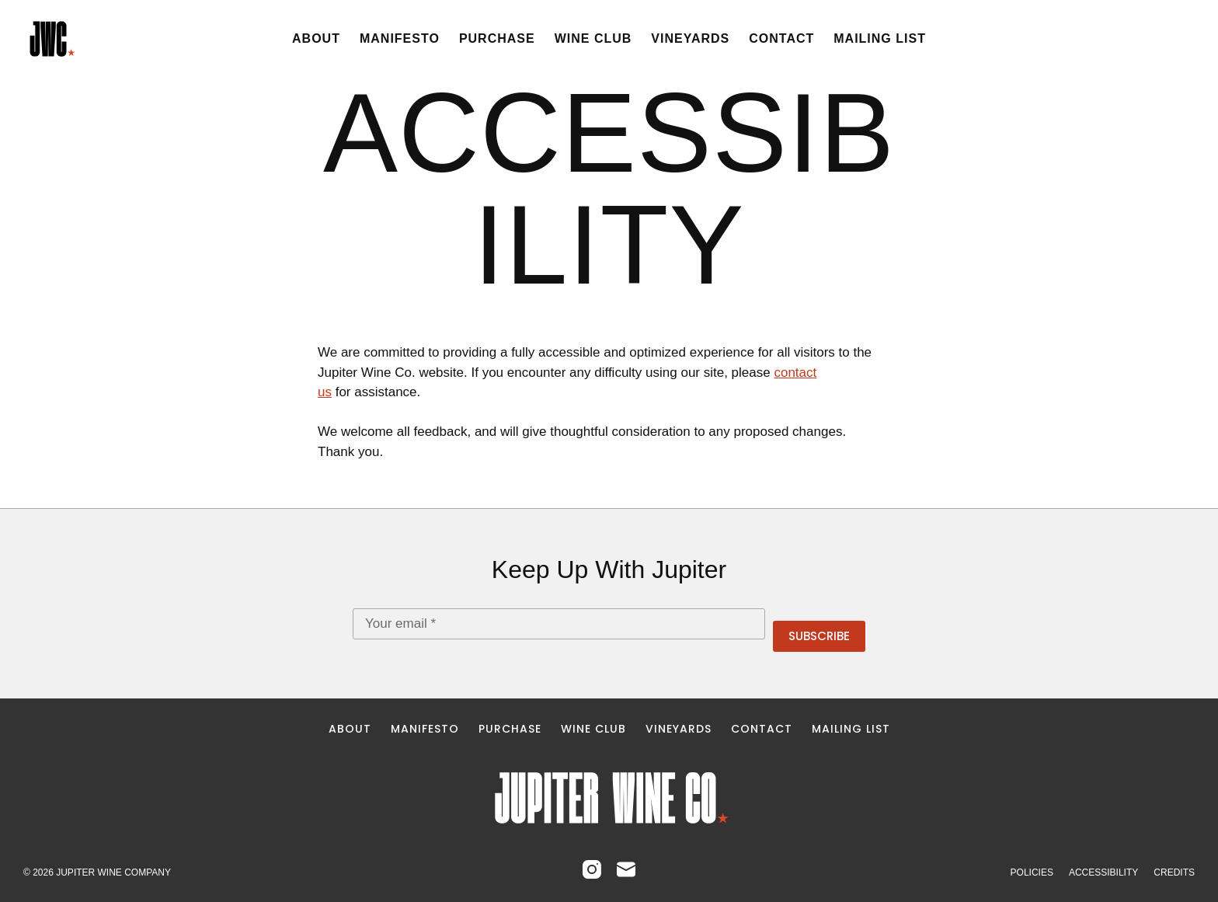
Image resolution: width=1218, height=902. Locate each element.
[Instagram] (592, 869)
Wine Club (593, 38)
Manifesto (400, 38)
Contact (781, 38)
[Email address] (559, 623)
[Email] (626, 869)
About (316, 38)
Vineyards (690, 38)
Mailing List (879, 38)
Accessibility (1103, 872)
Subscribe (819, 636)
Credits (1174, 872)
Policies (1032, 872)
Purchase (497, 38)
